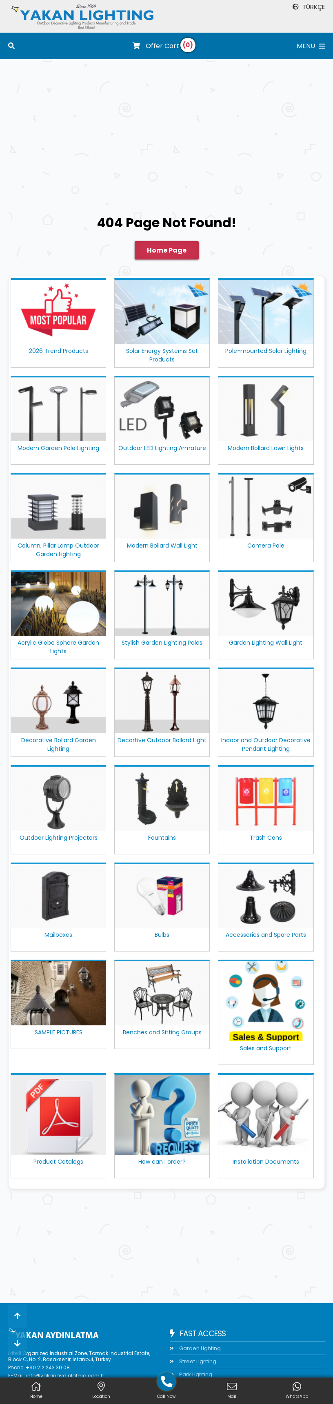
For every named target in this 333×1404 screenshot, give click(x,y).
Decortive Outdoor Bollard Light (162, 740)
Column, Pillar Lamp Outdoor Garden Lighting (58, 549)
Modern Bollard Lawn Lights (266, 448)
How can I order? (162, 1162)
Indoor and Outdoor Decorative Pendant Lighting (266, 744)
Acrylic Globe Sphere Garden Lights (58, 647)
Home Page (166, 250)
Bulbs (162, 935)
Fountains (162, 838)
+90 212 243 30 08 (48, 1367)
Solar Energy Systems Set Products (162, 355)
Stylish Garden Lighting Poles (162, 643)
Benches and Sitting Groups (162, 1032)
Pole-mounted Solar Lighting (265, 351)
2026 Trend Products (58, 351)
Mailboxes (58, 935)
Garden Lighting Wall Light (265, 643)
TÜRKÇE (309, 6)
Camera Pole (265, 545)
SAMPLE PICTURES (58, 1032)
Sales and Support (265, 1048)
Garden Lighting (199, 1348)
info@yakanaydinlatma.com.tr (65, 1375)
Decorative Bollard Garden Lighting (58, 744)
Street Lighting (197, 1361)
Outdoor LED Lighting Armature (162, 448)
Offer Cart (156, 46)
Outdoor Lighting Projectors (59, 838)
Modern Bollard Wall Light (162, 545)
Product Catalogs (58, 1162)
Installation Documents (266, 1162)
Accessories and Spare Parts (266, 935)
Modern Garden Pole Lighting (58, 448)
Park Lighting (195, 1374)
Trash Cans (266, 838)
